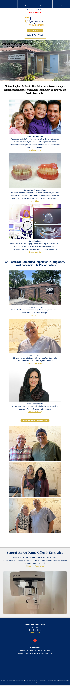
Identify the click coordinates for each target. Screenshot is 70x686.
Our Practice (35, 315)
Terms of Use (39, 680)
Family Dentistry (35, 150)
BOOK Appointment (35, 30)
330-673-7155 (35, 34)
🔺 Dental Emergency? (35, 12)
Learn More (6, 50)
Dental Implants (35, 252)
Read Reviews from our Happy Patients (35, 420)
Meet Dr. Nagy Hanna (35, 363)
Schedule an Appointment (35, 566)
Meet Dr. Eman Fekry (35, 412)
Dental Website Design (60, 680)
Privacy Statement (29, 680)
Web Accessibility (48, 680)
